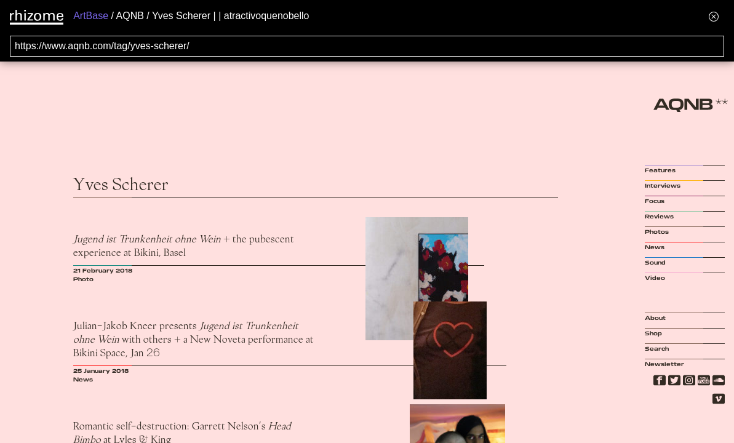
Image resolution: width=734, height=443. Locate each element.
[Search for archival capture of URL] (367, 46)
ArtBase (90, 15)
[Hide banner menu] (713, 16)
